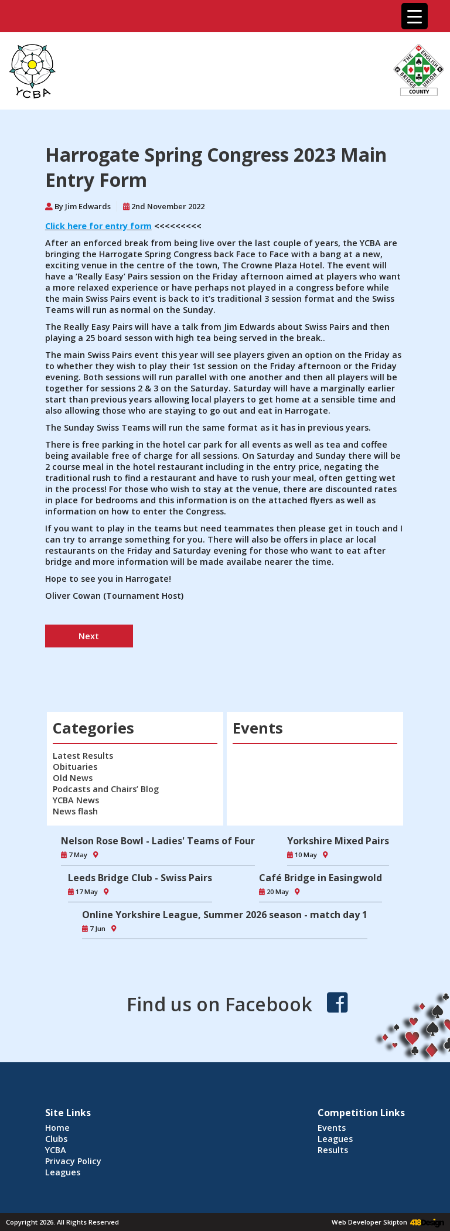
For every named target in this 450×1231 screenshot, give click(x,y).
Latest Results (83, 755)
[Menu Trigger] (414, 16)
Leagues (62, 1172)
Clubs (56, 1138)
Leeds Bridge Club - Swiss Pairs (140, 877)
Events (332, 1127)
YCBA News (76, 800)
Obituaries (75, 766)
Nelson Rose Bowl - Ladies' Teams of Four (158, 840)
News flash (75, 811)
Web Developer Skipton (369, 1222)
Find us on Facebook (219, 1004)
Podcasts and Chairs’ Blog (106, 788)
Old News (73, 777)
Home (57, 1127)
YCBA (55, 1149)
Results (333, 1149)
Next (89, 636)
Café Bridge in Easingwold (320, 877)
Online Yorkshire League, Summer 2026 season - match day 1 (224, 914)
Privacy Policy (73, 1161)
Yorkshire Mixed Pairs (338, 840)
